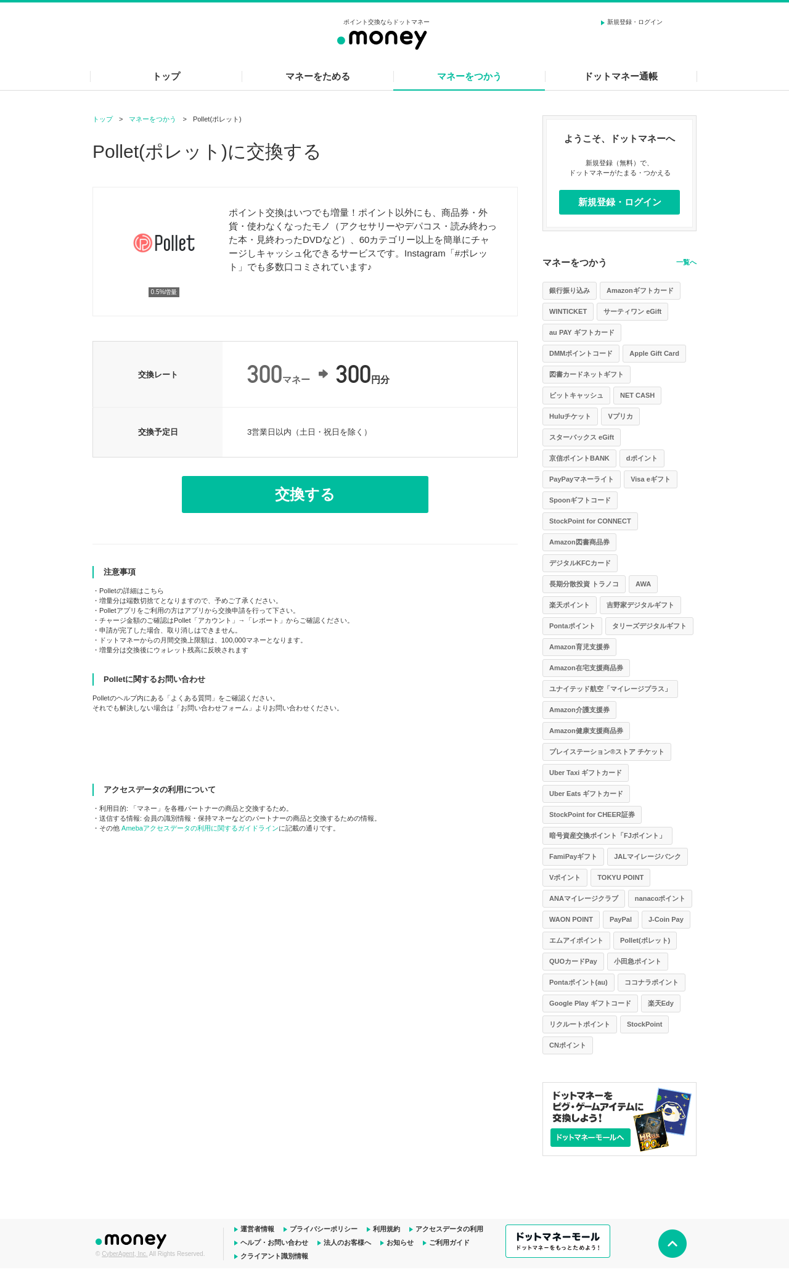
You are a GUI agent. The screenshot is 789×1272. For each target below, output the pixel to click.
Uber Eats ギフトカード (586, 793)
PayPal (621, 919)
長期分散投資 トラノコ (584, 584)
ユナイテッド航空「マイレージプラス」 (610, 688)
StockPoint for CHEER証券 (592, 814)
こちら (154, 590)
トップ (166, 76)
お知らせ (400, 1242)
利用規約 (386, 1229)
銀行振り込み (569, 290)
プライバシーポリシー (324, 1229)
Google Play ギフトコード (590, 1003)
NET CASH (637, 395)
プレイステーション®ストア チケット (606, 751)
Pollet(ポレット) (645, 940)
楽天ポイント (569, 605)
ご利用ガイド (449, 1242)
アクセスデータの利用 (449, 1229)
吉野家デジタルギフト (640, 605)
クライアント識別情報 (274, 1256)
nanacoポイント (660, 898)
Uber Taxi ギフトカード (585, 772)
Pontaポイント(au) (578, 982)
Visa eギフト (651, 479)
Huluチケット (570, 416)
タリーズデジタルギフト (649, 626)
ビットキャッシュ (576, 395)
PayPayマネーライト (581, 479)
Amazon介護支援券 (579, 709)
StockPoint (644, 1024)
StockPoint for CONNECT (590, 521)
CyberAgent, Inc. (124, 1253)
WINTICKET (568, 311)
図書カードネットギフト (586, 374)
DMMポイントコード (581, 353)
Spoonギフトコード (580, 500)
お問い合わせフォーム (214, 708)
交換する (305, 494)
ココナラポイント (651, 982)
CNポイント (567, 1045)
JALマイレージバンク (647, 856)
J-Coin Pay (666, 919)
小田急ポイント (637, 961)
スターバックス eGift (581, 437)
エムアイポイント (576, 940)
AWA (643, 584)
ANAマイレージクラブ (583, 898)
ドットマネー (133, 1240)
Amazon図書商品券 (579, 542)
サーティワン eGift (632, 311)
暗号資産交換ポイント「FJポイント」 (607, 835)
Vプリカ (620, 416)
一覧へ (686, 262)
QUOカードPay (573, 961)
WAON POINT (571, 919)
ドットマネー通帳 (621, 76)
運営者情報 (257, 1229)
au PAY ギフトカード (582, 332)
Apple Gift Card (654, 353)
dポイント (642, 458)
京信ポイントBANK (579, 458)
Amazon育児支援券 (579, 646)
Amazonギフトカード (640, 290)
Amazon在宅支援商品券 (586, 667)
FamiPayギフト (573, 856)
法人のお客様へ (347, 1242)
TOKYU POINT (620, 877)
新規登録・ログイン (635, 21)
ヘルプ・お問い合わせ (274, 1242)
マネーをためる (317, 76)
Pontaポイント (572, 626)
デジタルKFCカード (580, 563)
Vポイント (565, 877)
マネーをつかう (469, 76)
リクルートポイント (579, 1024)
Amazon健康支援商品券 (586, 730)
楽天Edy (661, 1003)
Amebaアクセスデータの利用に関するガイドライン (200, 828)
